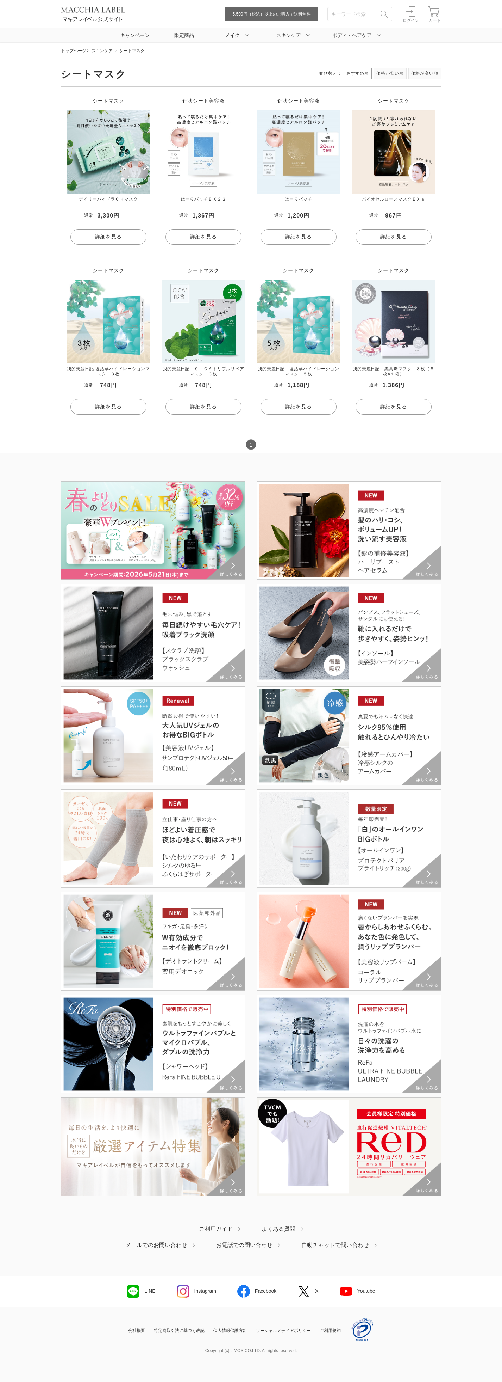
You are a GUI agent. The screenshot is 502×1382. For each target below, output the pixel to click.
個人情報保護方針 (230, 1330)
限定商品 (184, 35)
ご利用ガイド (216, 1229)
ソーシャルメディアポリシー (283, 1330)
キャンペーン (135, 35)
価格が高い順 (424, 73)
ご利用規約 (330, 1330)
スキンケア (102, 50)
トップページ (73, 50)
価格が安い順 (389, 73)
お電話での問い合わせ (244, 1245)
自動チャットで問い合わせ (335, 1245)
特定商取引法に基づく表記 (179, 1330)
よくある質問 (278, 1229)
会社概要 (136, 1330)
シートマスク (132, 50)
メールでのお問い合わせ (156, 1245)
